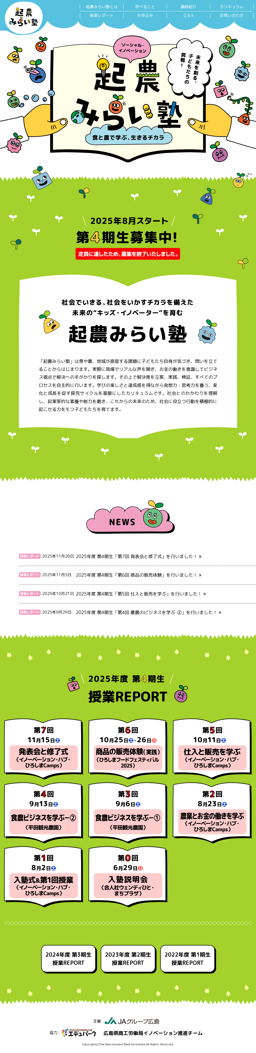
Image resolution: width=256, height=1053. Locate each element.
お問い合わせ (232, 15)
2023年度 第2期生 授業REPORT (128, 959)
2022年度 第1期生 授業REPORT (187, 959)
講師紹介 (188, 6)
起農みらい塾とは (102, 6)
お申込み (145, 15)
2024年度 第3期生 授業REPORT (68, 959)
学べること (145, 6)
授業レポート (102, 15)
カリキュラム (232, 6)
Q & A (188, 15)
